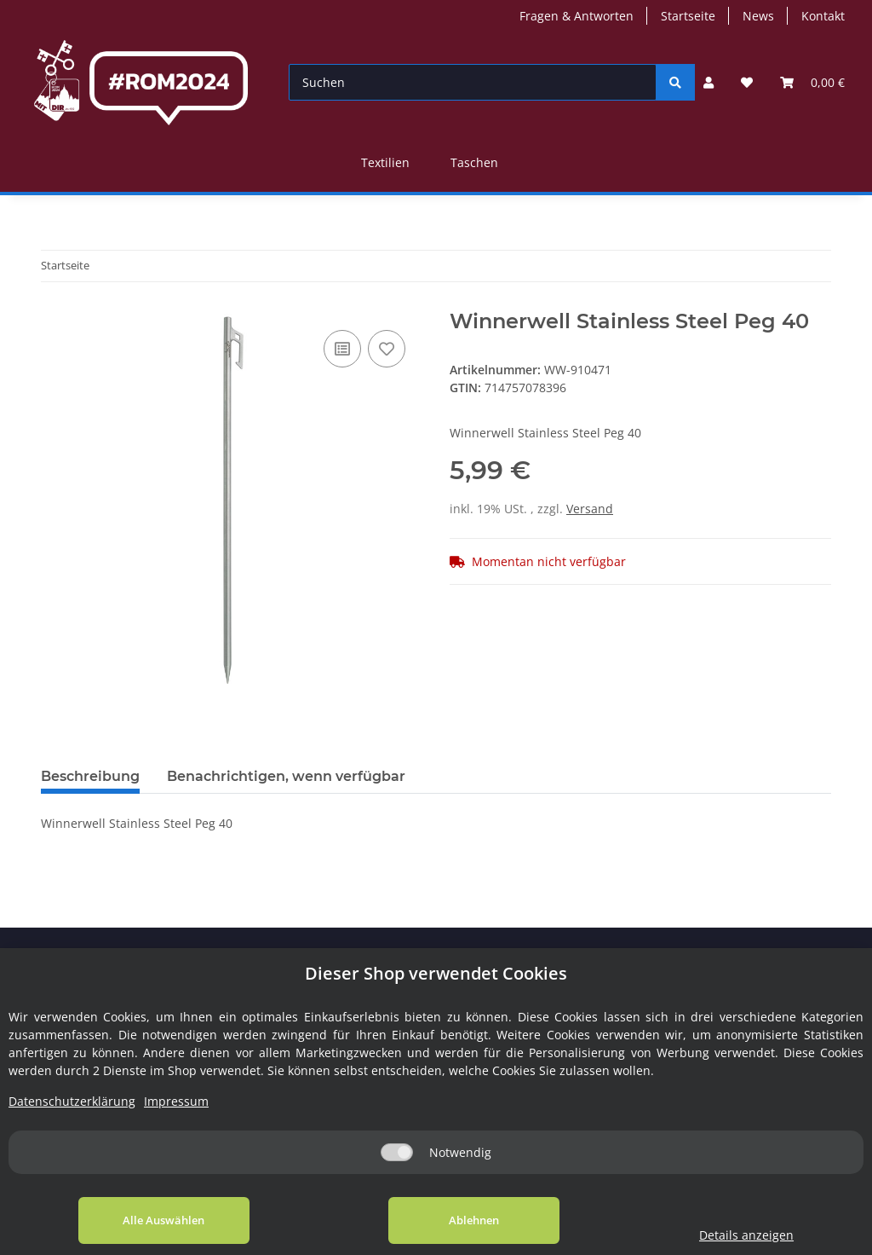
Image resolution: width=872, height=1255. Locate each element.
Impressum (176, 1101)
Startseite (688, 16)
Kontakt (823, 16)
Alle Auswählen (163, 1220)
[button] (708, 82)
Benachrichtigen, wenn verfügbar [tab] (286, 776)
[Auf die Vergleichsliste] (342, 348)
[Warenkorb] (812, 82)
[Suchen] (473, 82)
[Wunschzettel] (746, 82)
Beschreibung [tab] (90, 776)
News (758, 16)
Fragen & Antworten (576, 16)
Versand (589, 508)
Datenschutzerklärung (72, 1101)
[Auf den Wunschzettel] (386, 348)
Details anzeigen (746, 1235)
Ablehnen (474, 1220)
